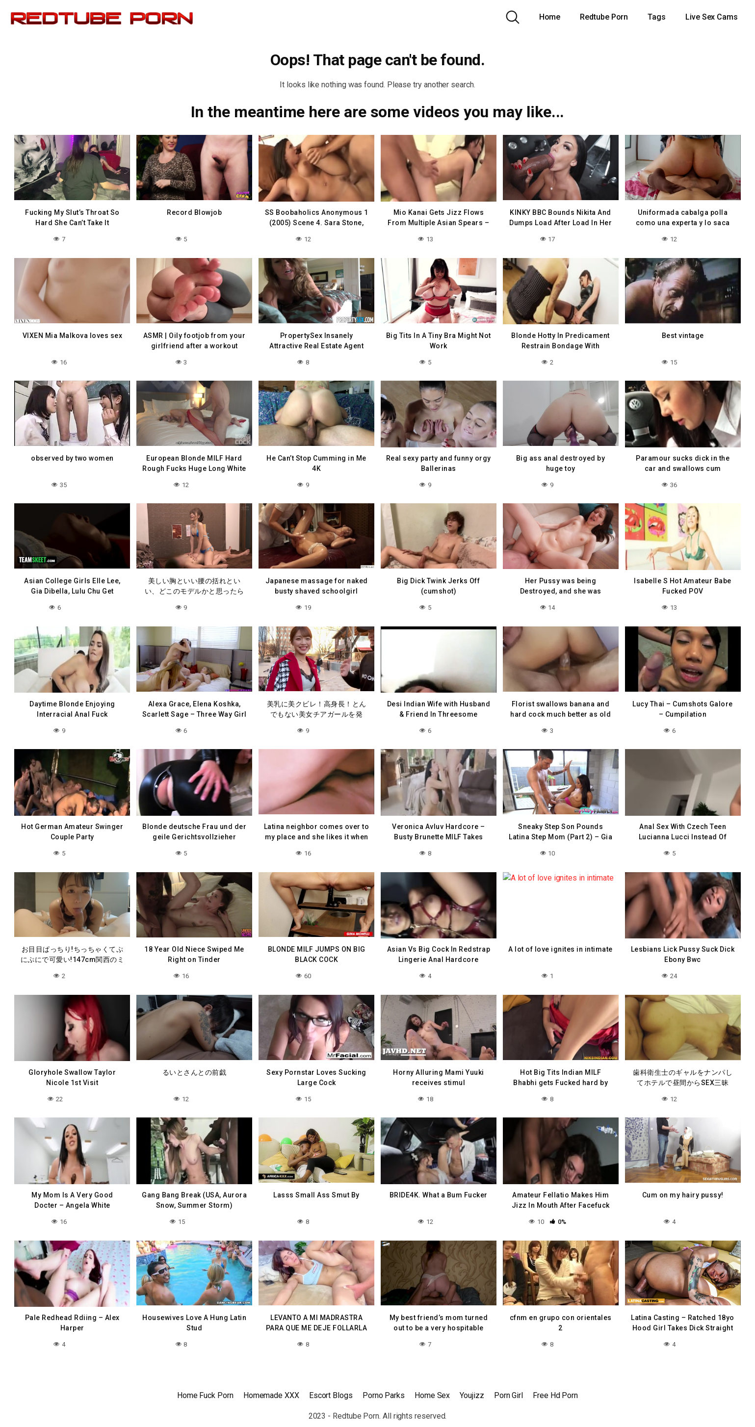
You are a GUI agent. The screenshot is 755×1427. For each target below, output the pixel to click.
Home (550, 17)
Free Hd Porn (555, 1395)
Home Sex (432, 1395)
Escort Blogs (331, 1395)
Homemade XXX (271, 1395)
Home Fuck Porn (205, 1395)
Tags (657, 17)
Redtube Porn (604, 17)
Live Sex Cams (711, 17)
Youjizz (472, 1395)
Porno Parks (384, 1395)
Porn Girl (508, 1395)
